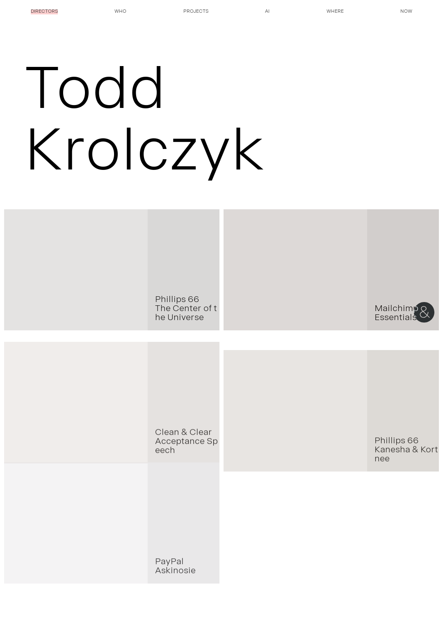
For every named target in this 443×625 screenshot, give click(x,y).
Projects (195, 11)
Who (120, 11)
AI (267, 11)
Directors (44, 11)
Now (406, 11)
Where (335, 11)
